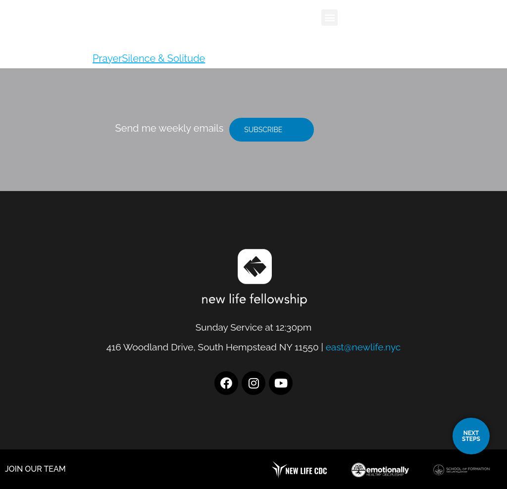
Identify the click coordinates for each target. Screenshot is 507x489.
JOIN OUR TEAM (35, 469)
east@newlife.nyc (363, 347)
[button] (329, 17)
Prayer (107, 58)
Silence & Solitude (163, 58)
